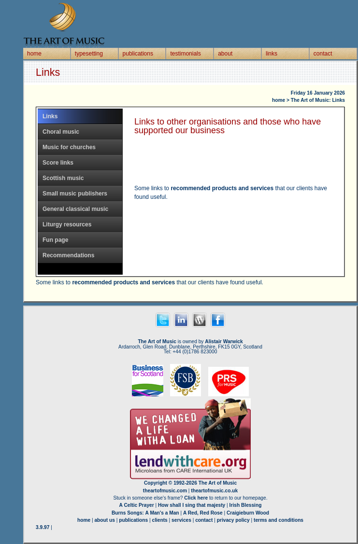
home (34, 53)
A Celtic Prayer (136, 505)
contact (323, 53)
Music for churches (69, 147)
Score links (58, 162)
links (271, 53)
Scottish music (63, 178)
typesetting (89, 53)
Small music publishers (75, 193)
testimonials (185, 53)
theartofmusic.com (165, 490)
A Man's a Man (162, 513)
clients (160, 520)
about (225, 53)
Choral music (61, 131)
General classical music (75, 209)
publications (138, 53)
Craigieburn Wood (248, 513)
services (181, 520)
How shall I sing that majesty (191, 505)
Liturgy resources (67, 224)
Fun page (55, 240)
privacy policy (233, 520)
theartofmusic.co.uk (214, 490)
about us (104, 520)
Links (50, 116)
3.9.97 (42, 527)
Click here (196, 498)
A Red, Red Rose (203, 513)
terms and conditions (278, 520)
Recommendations (68, 255)
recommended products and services (222, 188)
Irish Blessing (245, 505)
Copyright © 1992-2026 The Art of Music (190, 483)
